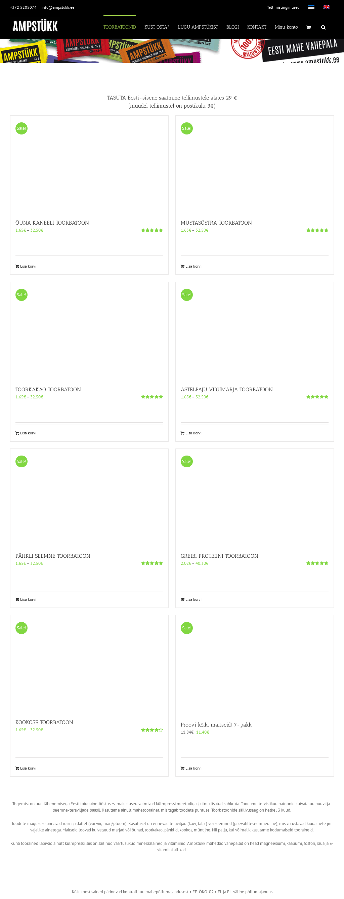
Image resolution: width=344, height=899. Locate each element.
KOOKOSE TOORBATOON (44, 722)
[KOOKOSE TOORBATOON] (89, 663)
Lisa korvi (28, 266)
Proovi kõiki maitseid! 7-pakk (216, 724)
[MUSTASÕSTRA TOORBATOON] (255, 164)
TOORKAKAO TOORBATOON (48, 389)
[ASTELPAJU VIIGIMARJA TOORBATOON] (255, 330)
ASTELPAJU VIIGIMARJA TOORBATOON (227, 389)
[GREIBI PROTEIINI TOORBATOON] (255, 497)
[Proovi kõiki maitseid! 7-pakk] (255, 664)
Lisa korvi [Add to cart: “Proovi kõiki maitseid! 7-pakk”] (193, 768)
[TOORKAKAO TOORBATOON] (89, 330)
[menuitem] (311, 7)
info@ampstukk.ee (58, 7)
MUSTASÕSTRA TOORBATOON (216, 223)
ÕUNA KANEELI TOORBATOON (52, 223)
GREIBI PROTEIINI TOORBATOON (219, 556)
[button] (323, 27)
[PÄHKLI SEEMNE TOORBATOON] (89, 497)
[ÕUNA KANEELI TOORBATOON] (89, 164)
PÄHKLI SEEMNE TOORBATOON (52, 556)
